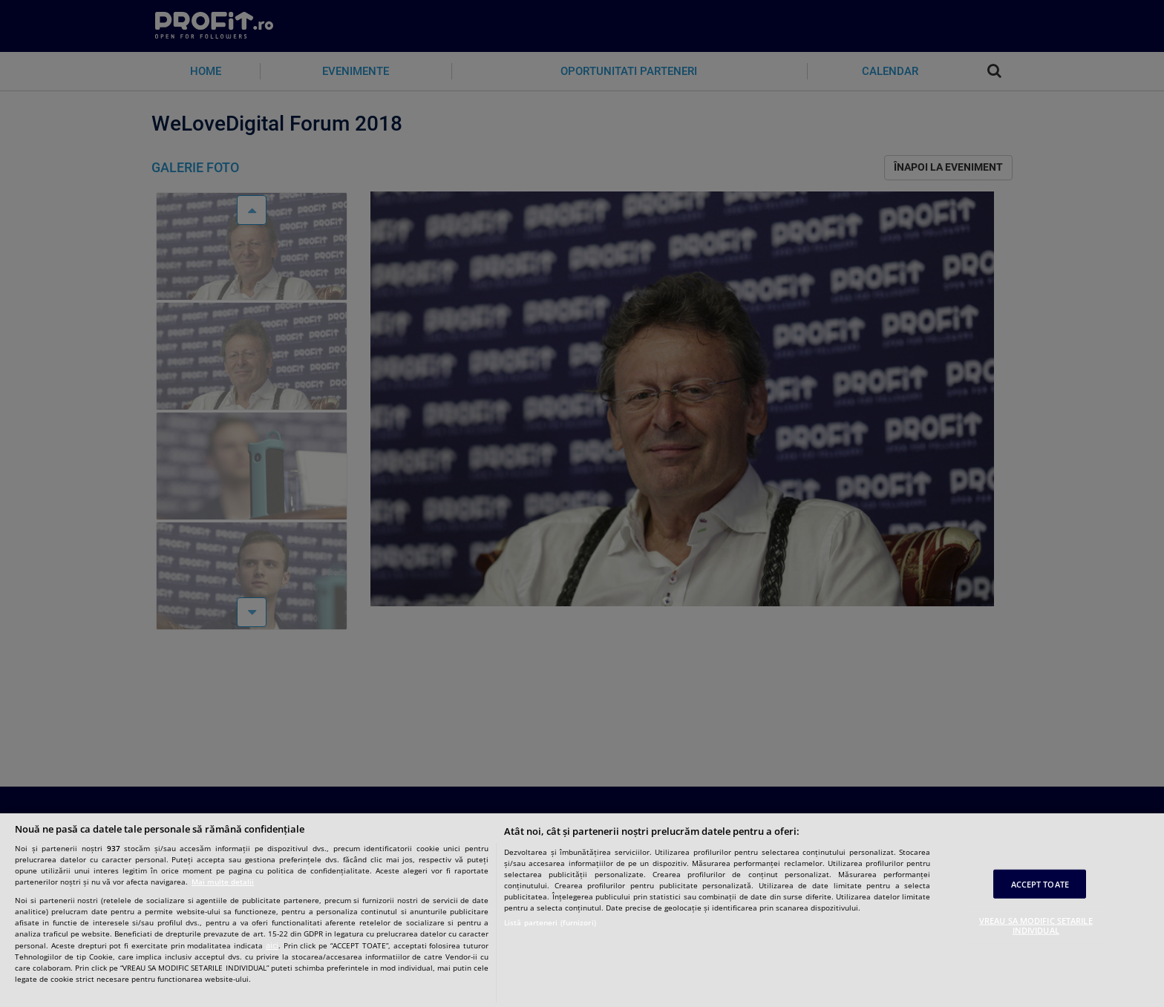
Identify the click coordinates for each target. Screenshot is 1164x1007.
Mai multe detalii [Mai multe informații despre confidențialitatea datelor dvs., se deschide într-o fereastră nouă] (223, 881)
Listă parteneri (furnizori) (550, 922)
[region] (582, 910)
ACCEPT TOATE (1040, 883)
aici (272, 945)
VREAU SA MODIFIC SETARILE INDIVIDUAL (1036, 925)
